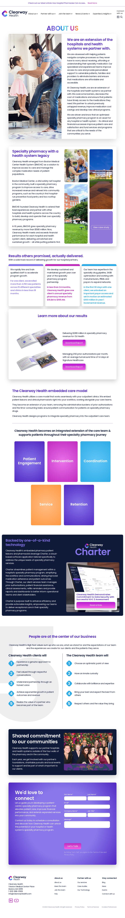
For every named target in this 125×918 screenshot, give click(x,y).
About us (57, 882)
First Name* (68, 794)
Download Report (74, 342)
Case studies (82, 886)
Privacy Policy (79, 907)
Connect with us (120, 12)
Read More (92, 3)
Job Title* (91, 811)
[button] (33, 14)
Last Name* (92, 794)
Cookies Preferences (109, 907)
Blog (103, 882)
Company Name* (71, 811)
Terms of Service (93, 907)
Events (104, 890)
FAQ (56, 894)
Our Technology (83, 890)
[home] (14, 14)
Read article (96, 605)
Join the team (59, 890)
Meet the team (60, 886)
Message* (68, 819)
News (104, 886)
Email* (66, 803)
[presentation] (82, 835)
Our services (82, 882)
